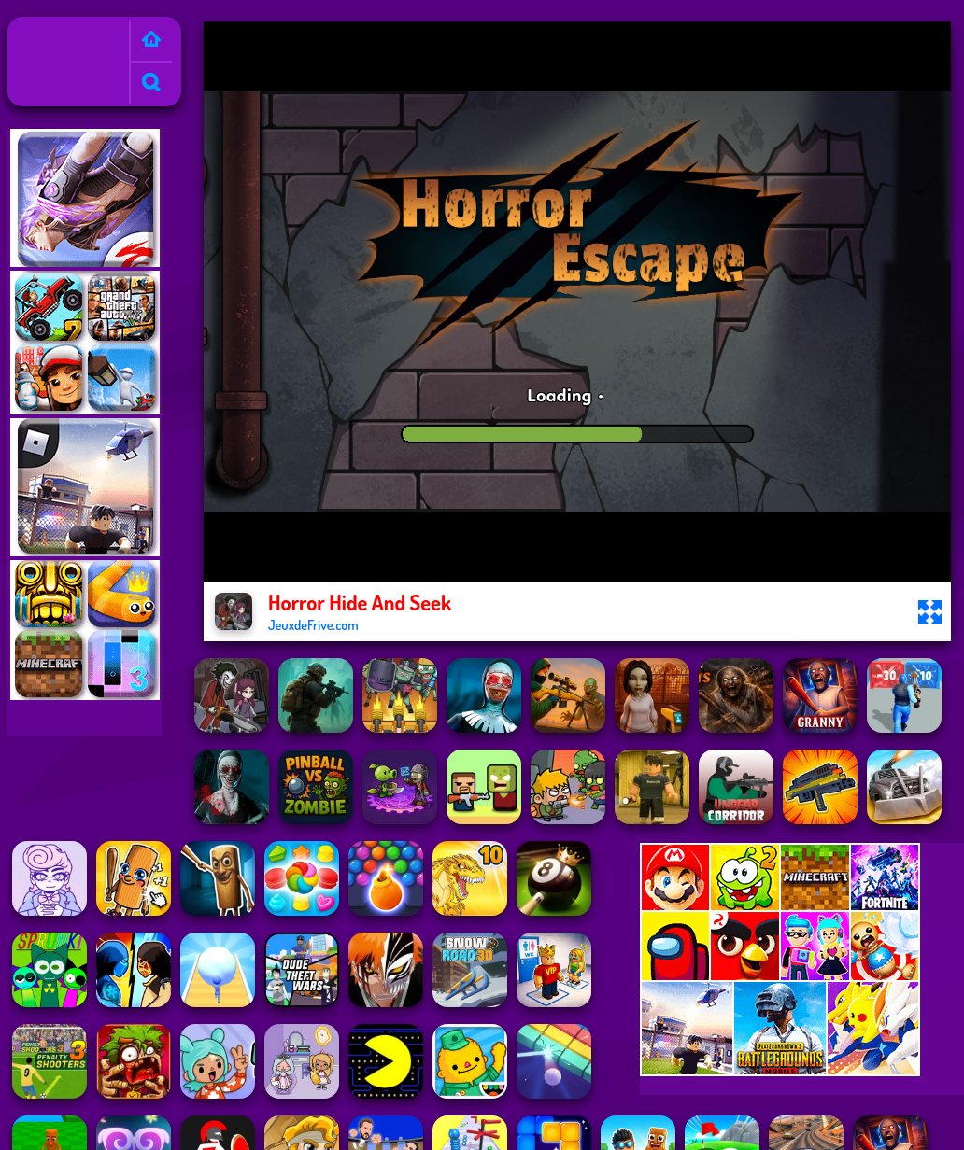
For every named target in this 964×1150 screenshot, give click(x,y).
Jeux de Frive (54, 29)
